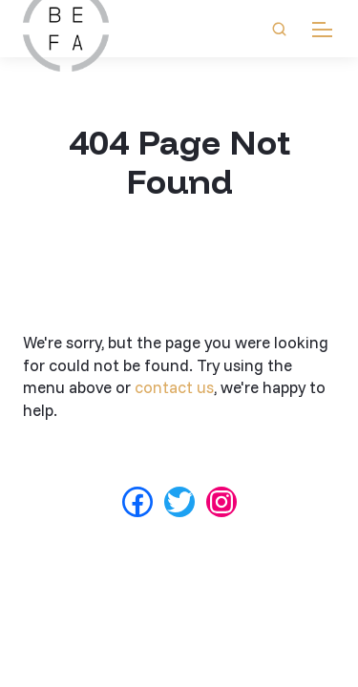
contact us (174, 387)
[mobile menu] (322, 29)
